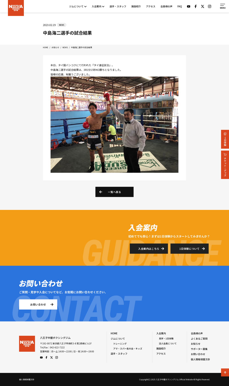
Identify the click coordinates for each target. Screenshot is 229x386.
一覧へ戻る (114, 192)
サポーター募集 (199, 349)
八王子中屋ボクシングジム (27, 347)
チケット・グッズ (225, 164)
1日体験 (225, 139)
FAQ (179, 6)
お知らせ (195, 343)
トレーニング (120, 343)
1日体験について (189, 250)
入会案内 (98, 6)
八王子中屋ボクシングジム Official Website (16, 8)
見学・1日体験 (166, 338)
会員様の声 (166, 6)
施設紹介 (136, 6)
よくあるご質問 (199, 338)
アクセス (150, 6)
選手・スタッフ (118, 6)
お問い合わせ (38, 305)
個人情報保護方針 (200, 359)
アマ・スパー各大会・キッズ (127, 348)
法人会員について (168, 343)
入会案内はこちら (148, 250)
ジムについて (78, 6)
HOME (114, 333)
